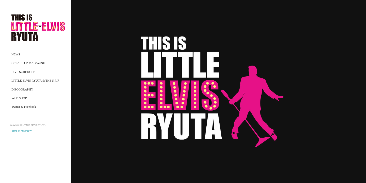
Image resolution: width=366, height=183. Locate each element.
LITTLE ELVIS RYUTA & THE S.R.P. (35, 80)
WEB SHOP (19, 98)
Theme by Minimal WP (21, 131)
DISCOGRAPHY (22, 89)
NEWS (15, 54)
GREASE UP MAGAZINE (28, 63)
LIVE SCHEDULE (23, 72)
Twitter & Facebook (23, 107)
